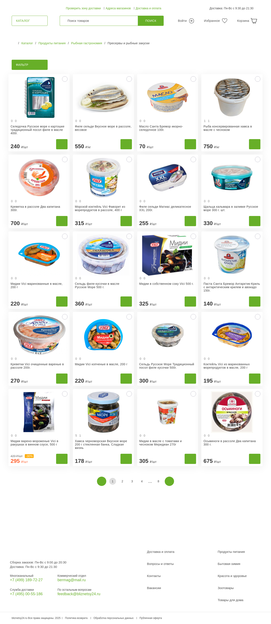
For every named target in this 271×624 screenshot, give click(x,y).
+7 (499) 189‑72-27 (26, 580)
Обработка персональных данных (114, 618)
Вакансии (154, 588)
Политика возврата (76, 618)
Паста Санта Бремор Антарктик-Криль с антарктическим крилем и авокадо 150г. (231, 287)
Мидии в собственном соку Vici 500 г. (166, 283)
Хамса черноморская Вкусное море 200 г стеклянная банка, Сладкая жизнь (101, 444)
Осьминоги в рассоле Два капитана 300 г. (229, 442)
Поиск (150, 20)
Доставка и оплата (148, 8)
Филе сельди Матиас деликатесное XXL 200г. (165, 208)
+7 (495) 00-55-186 (26, 594)
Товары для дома (230, 600)
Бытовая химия (229, 564)
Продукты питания (231, 551)
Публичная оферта (151, 618)
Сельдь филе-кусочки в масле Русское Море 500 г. (97, 285)
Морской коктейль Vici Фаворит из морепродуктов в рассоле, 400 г (100, 208)
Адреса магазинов (118, 8)
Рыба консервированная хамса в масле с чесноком (227, 128)
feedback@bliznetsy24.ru (78, 594)
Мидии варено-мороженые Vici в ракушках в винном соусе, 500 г (34, 442)
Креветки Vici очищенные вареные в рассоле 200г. (37, 366)
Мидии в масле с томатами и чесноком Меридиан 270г (160, 442)
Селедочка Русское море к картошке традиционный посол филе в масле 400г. (37, 130)
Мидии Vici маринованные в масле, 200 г (37, 285)
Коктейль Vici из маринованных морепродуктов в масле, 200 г (226, 366)
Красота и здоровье (232, 576)
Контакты (154, 576)
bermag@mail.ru (71, 580)
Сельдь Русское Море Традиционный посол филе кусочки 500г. (166, 366)
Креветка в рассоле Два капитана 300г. (35, 208)
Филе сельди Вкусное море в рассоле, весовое (103, 128)
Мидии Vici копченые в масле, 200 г (101, 364)
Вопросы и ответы (160, 564)
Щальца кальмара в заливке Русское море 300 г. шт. (230, 208)
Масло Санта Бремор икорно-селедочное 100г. (161, 128)
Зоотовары (226, 588)
